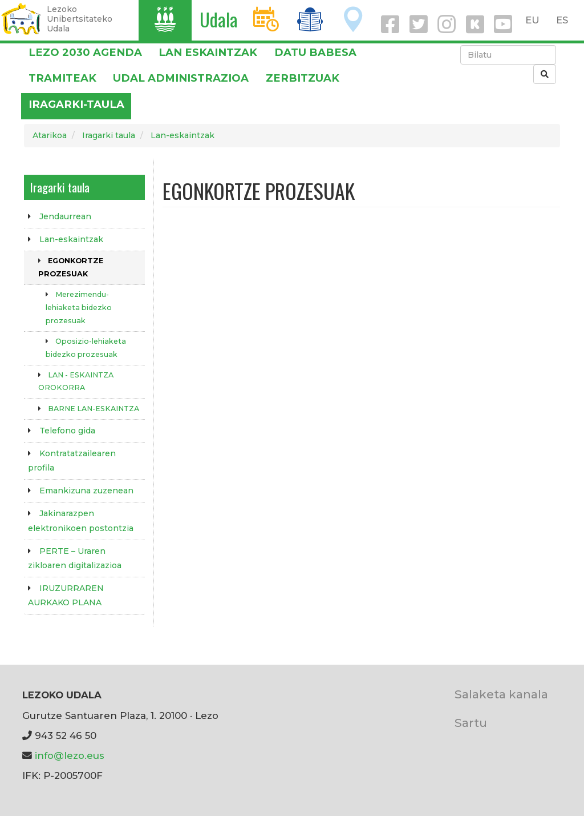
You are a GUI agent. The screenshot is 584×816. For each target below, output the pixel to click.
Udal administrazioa (181, 78)
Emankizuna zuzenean (86, 490)
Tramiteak (62, 78)
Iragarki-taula (76, 104)
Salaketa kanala (501, 694)
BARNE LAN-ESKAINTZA (93, 408)
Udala (219, 19)
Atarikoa (50, 135)
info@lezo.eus (69, 755)
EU (532, 20)
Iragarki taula (108, 135)
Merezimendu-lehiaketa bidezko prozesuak (79, 307)
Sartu (471, 722)
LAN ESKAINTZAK (208, 52)
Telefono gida (67, 430)
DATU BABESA (315, 52)
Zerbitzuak (302, 78)
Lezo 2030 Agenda (85, 52)
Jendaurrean (65, 216)
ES (562, 20)
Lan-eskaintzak (182, 135)
